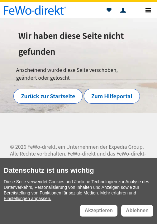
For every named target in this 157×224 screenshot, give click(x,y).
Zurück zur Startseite (48, 96)
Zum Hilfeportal (111, 96)
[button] (108, 10)
